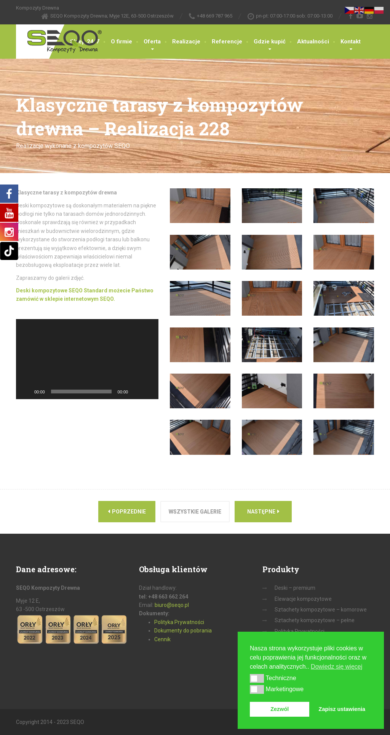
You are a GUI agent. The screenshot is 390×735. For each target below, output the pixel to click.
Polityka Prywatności (179, 622)
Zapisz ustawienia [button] (342, 709)
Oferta (152, 41)
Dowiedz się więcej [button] (336, 666)
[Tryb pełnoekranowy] (148, 391)
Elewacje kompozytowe (303, 599)
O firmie (121, 41)
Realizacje (186, 41)
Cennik (162, 639)
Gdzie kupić (270, 41)
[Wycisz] (136, 391)
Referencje (227, 41)
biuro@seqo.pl (172, 605)
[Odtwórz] (26, 391)
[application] (87, 359)
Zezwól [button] (279, 709)
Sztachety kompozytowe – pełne (315, 620)
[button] (257, 678)
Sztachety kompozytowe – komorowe (321, 610)
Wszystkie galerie (195, 512)
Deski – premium (295, 588)
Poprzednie (127, 511)
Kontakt (350, 41)
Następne (263, 511)
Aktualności (313, 41)
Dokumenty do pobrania (183, 630)
